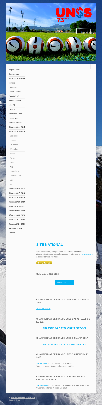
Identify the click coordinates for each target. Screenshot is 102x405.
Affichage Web (88, 400)
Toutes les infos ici (43, 309)
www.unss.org (87, 254)
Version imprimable (17, 398)
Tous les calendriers (64, 282)
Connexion (89, 398)
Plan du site (30, 398)
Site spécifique (42, 363)
